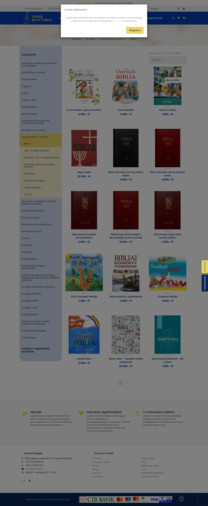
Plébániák (204, 267)
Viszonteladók (204, 283)
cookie (117, 20)
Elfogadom (134, 30)
